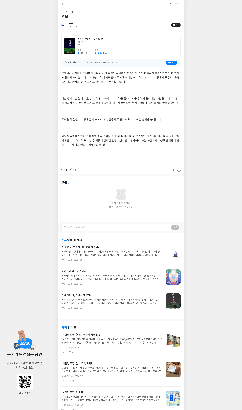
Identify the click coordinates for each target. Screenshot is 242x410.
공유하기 (179, 170)
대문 (172, 3)
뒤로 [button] (63, 3)
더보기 (179, 3)
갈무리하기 (172, 170)
